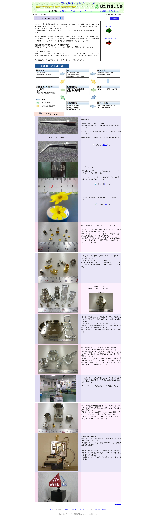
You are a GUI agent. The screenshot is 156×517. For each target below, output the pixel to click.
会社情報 (97, 509)
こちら (105, 145)
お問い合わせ (113, 11)
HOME (50, 509)
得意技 (73, 11)
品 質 (83, 11)
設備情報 (63, 11)
